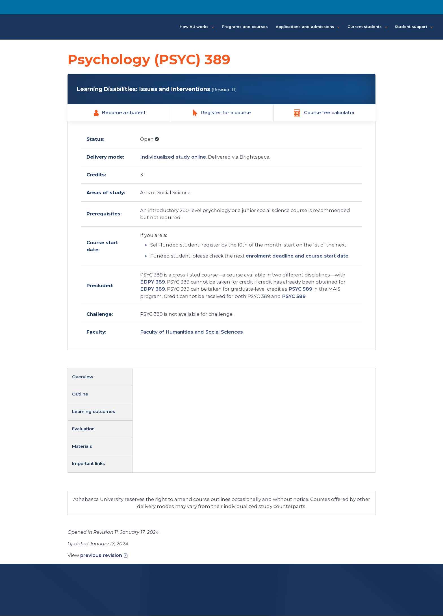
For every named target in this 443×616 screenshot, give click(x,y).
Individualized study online (173, 157)
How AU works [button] (197, 26)
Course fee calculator (324, 113)
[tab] (100, 377)
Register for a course (222, 113)
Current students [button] (367, 26)
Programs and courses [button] (245, 26)
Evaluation (83, 429)
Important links (88, 463)
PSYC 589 (300, 289)
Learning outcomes (93, 411)
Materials (82, 446)
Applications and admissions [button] (308, 26)
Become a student (120, 113)
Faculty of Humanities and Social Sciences (191, 332)
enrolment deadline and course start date (297, 256)
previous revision (101, 555)
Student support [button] (414, 26)
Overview (82, 377)
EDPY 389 (152, 282)
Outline (80, 394)
